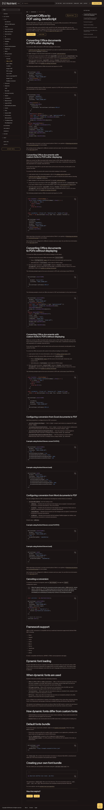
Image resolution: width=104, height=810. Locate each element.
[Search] (38, 3)
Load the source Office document (37, 50)
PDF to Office (9, 63)
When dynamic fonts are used (90, 27)
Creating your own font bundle (90, 37)
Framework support (88, 22)
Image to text (9, 78)
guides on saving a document (48, 63)
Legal (36, 807)
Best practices (8, 118)
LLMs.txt (5, 144)
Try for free (31, 34)
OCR (6, 88)
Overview (6, 13)
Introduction (8, 21)
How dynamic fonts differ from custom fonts (90, 31)
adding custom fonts (61, 174)
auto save (32, 149)
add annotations (61, 53)
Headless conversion (11, 81)
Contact (31, 807)
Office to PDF (9, 61)
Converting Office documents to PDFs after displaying (90, 14)
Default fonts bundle (88, 34)
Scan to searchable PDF (11, 76)
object (40, 260)
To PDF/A (8, 66)
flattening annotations (71, 143)
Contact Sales (96, 3)
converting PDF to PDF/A (66, 58)
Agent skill (6, 141)
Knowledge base (8, 123)
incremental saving (33, 145)
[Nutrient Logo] (11, 3)
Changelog (6, 131)
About (26, 807)
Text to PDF (9, 73)
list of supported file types (52, 31)
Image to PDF (9, 68)
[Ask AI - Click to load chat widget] (100, 806)
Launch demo (41, 34)
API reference (7, 125)
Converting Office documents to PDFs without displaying (90, 18)
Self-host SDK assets (10, 24)
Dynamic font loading (88, 24)
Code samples (7, 128)
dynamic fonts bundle (59, 728)
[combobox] (76, 15)
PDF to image (9, 71)
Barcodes (7, 90)
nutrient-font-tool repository (47, 786)
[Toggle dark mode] (90, 3)
